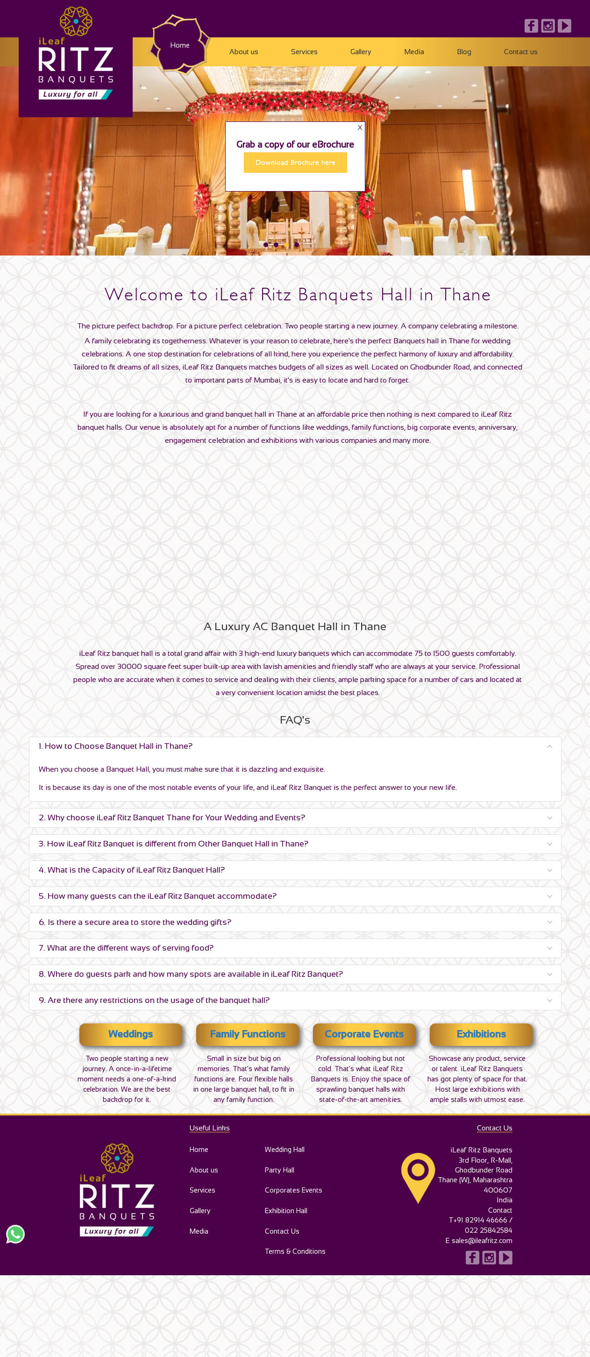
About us (243, 52)
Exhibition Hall (286, 1219)
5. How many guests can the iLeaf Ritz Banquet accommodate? (158, 897)
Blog (464, 52)
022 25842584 (488, 1234)
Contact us (521, 52)
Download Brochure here (295, 174)
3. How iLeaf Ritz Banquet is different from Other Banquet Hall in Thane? (174, 845)
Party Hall (278, 1175)
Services (304, 52)
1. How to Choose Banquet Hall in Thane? (116, 747)
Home (180, 45)
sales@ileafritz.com (481, 1244)
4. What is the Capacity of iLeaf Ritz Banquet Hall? (132, 871)
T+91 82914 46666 (476, 1224)
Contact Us (280, 1240)
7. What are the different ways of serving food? (126, 949)
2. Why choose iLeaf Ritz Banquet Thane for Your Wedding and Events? (172, 819)
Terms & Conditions (294, 1262)
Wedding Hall (284, 1154)
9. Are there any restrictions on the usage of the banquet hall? (154, 1001)
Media (414, 52)
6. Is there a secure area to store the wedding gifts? (135, 923)
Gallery (360, 52)
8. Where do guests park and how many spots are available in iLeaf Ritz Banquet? (191, 975)
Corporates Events (292, 1197)
